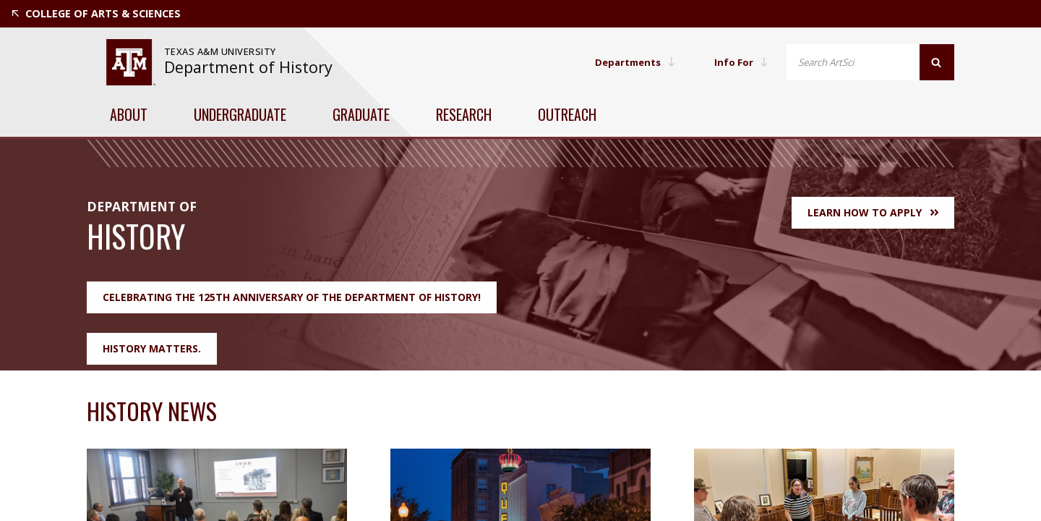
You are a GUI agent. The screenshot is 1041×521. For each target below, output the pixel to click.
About (128, 114)
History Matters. (152, 348)
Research (464, 114)
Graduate (361, 114)
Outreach (567, 114)
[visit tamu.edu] (130, 62)
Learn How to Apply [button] (872, 212)
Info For (740, 62)
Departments (631, 62)
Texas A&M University (221, 51)
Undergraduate (240, 114)
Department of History (248, 66)
